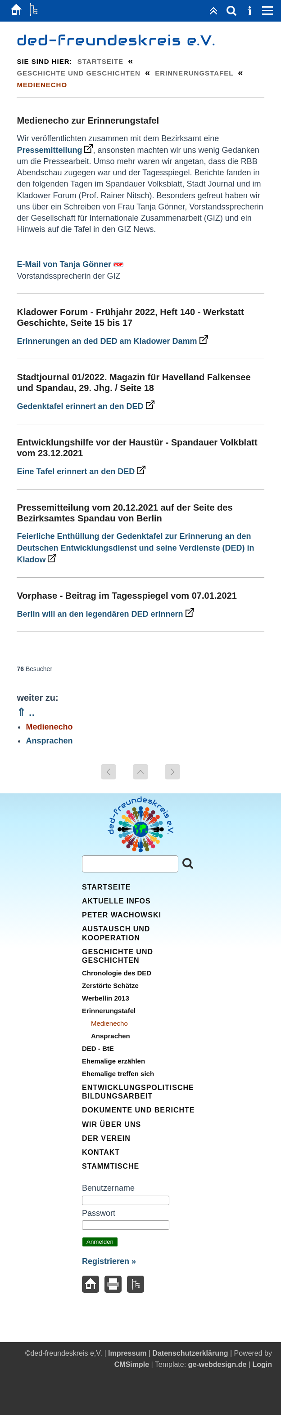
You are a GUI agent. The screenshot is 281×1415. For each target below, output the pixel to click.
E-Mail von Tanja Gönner (64, 264)
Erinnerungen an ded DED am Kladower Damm (112, 341)
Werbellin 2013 (105, 998)
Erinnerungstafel (194, 73)
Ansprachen (49, 740)
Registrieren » (109, 1261)
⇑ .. (26, 712)
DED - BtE (98, 1048)
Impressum (127, 1353)
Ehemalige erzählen (113, 1061)
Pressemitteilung (55, 150)
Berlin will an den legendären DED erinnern (105, 614)
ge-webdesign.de (217, 1364)
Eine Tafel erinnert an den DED (81, 471)
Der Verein (106, 1138)
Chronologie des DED (116, 973)
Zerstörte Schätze (110, 985)
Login (262, 1364)
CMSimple (131, 1364)
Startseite (100, 61)
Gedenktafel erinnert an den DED (85, 406)
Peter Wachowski (121, 915)
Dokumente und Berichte (138, 1110)
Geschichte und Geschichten (78, 73)
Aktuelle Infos (116, 901)
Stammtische (110, 1166)
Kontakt (101, 1152)
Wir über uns (111, 1124)
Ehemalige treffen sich (118, 1073)
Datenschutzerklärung (190, 1353)
